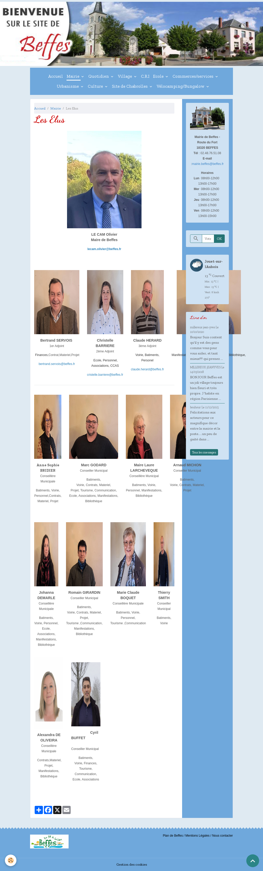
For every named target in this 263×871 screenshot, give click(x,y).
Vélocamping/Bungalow (181, 86)
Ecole (159, 76)
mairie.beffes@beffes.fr (208, 164)
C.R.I (145, 76)
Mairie (73, 76)
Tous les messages (204, 452)
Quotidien (99, 76)
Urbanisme (68, 86)
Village (125, 76)
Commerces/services (193, 76)
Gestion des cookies (131, 864)
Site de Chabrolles (130, 86)
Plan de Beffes (173, 835)
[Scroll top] (252, 860)
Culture (96, 86)
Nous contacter (222, 835)
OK (219, 238)
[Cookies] (11, 860)
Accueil (55, 76)
